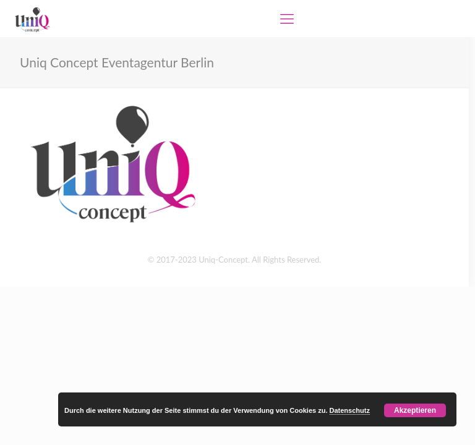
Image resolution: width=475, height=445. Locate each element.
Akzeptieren (415, 410)
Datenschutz (350, 410)
